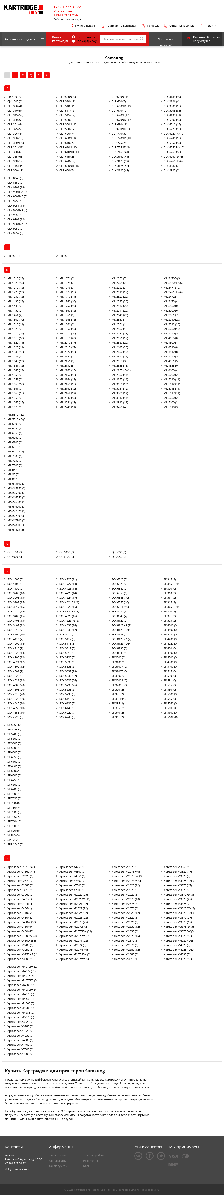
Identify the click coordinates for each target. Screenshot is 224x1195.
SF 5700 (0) (14, 734)
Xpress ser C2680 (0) (20, 885)
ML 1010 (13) (15, 278)
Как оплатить (58, 1155)
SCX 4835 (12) (68, 630)
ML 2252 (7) (119, 287)
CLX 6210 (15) (172, 124)
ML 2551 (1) (119, 324)
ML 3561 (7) (171, 315)
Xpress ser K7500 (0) (72, 885)
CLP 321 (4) (14, 124)
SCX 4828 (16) (68, 616)
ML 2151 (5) (67, 361)
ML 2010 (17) (68, 343)
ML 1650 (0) (14, 375)
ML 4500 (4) (171, 343)
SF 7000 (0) (14, 794)
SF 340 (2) (118, 713)
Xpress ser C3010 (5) (20, 890)
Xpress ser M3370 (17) (178, 885)
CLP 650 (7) (67, 170)
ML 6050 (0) (14, 433)
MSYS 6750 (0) (16, 497)
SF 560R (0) (171, 717)
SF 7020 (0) (14, 798)
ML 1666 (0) (14, 398)
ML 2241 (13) (68, 402)
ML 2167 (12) (68, 389)
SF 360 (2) (170, 593)
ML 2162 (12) (68, 375)
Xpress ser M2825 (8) (125, 917)
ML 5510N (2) (15, 415)
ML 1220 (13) (15, 292)
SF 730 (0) (13, 803)
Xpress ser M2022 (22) (74, 908)
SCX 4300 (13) (16, 657)
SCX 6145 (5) (67, 708)
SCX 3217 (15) (16, 607)
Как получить (58, 1166)
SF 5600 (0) (170, 713)
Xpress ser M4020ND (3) (179, 940)
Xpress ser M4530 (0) (20, 999)
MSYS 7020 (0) (16, 511)
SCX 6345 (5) (119, 588)
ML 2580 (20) (120, 343)
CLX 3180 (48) (120, 170)
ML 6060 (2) (14, 438)
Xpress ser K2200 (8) (20, 945)
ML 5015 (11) (172, 389)
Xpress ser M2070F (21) (74, 927)
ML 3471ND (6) (173, 292)
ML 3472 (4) (171, 297)
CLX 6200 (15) (172, 120)
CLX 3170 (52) (120, 161)
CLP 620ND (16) (69, 166)
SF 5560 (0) (170, 703)
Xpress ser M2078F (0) (126, 871)
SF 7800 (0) (14, 826)
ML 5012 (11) (172, 384)
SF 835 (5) (13, 835)
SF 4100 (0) (170, 630)
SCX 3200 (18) (16, 593)
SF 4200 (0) (170, 639)
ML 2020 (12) (68, 352)
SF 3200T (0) (119, 685)
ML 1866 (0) (67, 324)
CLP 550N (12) (68, 124)
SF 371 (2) (170, 616)
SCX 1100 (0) (15, 584)
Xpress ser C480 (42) (20, 931)
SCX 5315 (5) (67, 653)
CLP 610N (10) (68, 147)
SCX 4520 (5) (15, 676)
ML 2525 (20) (120, 301)
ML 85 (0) (13, 474)
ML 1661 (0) (14, 389)
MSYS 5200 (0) (16, 493)
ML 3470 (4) (119, 407)
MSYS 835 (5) (15, 530)
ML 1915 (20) (68, 338)
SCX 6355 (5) (119, 593)
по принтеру (83, 37)
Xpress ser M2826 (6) (125, 922)
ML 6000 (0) (14, 424)
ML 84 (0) (13, 470)
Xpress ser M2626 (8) (125, 894)
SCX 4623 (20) (16, 699)
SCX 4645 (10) (16, 703)
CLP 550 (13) (67, 120)
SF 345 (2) (170, 579)
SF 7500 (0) (14, 812)
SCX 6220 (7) (67, 713)
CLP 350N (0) (15, 143)
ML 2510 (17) (120, 292)
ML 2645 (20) (120, 347)
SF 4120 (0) (170, 634)
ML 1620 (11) (15, 343)
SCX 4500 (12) (16, 667)
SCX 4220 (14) (16, 653)
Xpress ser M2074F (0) (74, 950)
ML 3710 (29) (172, 320)
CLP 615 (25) (67, 156)
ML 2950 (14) (120, 375)
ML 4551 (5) (171, 361)
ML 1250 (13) (15, 297)
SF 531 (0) (170, 680)
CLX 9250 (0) (15, 201)
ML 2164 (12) (68, 379)
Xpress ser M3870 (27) (178, 917)
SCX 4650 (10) (16, 708)
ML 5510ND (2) (16, 419)
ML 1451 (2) (14, 315)
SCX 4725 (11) (68, 579)
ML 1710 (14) (68, 297)
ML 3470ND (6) (173, 283)
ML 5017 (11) (172, 393)
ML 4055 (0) (171, 338)
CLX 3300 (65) (172, 106)
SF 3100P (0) (119, 667)
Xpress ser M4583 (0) (20, 1012)
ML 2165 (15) (68, 384)
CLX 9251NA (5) (17, 210)
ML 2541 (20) (120, 310)
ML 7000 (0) (14, 456)
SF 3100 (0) (118, 662)
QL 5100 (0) (14, 552)
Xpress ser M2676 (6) (125, 908)
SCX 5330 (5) (67, 657)
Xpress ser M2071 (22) (74, 940)
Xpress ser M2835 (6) (125, 931)
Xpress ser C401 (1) (19, 899)
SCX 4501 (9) (15, 671)
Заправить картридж (122, 26)
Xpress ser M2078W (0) (126, 881)
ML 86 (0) (13, 479)
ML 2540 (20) (120, 306)
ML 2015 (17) (68, 347)
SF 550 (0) (170, 690)
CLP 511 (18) (67, 111)
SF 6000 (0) (14, 752)
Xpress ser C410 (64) (20, 913)
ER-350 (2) (66, 256)
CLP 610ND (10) (69, 152)
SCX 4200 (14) (16, 644)
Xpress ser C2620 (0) (20, 876)
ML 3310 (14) (120, 398)
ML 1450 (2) (14, 310)
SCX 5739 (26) (68, 685)
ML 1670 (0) (14, 407)
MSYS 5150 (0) (16, 488)
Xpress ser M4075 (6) (20, 976)
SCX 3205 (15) (16, 598)
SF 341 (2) (118, 717)
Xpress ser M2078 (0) (125, 867)
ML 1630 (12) (15, 352)
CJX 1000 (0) (14, 97)
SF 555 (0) (170, 699)
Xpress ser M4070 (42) (178, 959)
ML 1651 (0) (14, 379)
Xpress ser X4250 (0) (20, 1035)
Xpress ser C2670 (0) (20, 881)
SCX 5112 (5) (67, 639)
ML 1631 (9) (14, 356)
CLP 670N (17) (121, 115)
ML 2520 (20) (120, 297)
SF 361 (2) (170, 598)
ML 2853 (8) (119, 361)
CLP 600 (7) (67, 134)
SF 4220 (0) (170, 644)
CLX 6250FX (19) (174, 147)
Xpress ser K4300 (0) (72, 871)
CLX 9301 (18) (16, 219)
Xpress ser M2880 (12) (126, 950)
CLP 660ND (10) (121, 106)
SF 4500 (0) (170, 657)
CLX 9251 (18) (16, 206)
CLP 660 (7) (119, 101)
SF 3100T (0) (119, 671)
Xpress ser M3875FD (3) (179, 927)
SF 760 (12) (14, 821)
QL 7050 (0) (119, 557)
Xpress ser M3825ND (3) (179, 913)
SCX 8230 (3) (119, 648)
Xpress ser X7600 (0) (20, 1054)
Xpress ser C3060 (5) (20, 894)
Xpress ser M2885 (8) (125, 954)
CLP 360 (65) (15, 152)
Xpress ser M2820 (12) (126, 913)
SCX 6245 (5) (67, 717)
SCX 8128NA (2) (121, 639)
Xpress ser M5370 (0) (20, 1017)
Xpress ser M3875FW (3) (179, 931)
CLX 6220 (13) (172, 129)
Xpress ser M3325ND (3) (179, 881)
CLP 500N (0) (68, 97)
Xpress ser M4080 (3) (20, 985)
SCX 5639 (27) (68, 676)
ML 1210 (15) (15, 287)
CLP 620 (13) (67, 161)
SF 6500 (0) (14, 775)
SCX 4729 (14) (68, 593)
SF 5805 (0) (14, 743)
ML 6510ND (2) (16, 451)
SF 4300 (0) (170, 653)
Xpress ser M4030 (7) (177, 954)
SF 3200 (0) (118, 676)
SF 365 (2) (170, 602)
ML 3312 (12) (120, 402)
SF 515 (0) (170, 671)
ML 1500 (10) (15, 320)
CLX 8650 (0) (15, 183)
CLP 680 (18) (119, 124)
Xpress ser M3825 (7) (177, 904)
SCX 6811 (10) (120, 607)
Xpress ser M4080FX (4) (22, 989)
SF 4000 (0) (170, 625)
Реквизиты (90, 1161)
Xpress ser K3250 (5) (20, 950)
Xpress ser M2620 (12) (126, 885)
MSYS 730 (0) (15, 516)
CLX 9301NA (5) (17, 224)
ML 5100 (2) (171, 402)
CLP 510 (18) (67, 101)
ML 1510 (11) (15, 324)
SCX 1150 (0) (15, 588)
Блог (86, 1166)
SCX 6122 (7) (67, 703)
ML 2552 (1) (119, 329)
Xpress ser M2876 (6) (125, 945)
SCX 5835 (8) (67, 690)
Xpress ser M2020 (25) (74, 894)
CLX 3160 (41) (120, 156)
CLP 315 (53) (15, 115)
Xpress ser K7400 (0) (72, 881)
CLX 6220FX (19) (174, 134)
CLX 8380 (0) (171, 166)
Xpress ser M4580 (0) (20, 1008)
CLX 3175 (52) (120, 166)
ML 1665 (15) (15, 393)
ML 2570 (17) (120, 333)
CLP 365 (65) (15, 156)
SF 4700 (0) (170, 662)
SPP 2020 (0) (15, 840)
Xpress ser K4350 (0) (72, 876)
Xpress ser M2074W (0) (74, 959)
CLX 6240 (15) (172, 138)
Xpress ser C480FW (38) (22, 936)
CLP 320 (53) (15, 120)
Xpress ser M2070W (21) (75, 936)
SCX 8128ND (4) (121, 644)
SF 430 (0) (170, 648)
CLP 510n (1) (67, 106)
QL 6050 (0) (67, 552)
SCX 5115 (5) (67, 644)
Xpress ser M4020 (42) (178, 936)
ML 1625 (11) (15, 347)
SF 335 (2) (118, 703)
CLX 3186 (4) (171, 101)
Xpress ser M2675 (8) (125, 904)
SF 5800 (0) (14, 739)
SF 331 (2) (118, 694)
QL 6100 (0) (67, 557)
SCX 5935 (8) (67, 694)
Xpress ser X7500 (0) (20, 1049)
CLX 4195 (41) (172, 115)
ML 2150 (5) (67, 356)
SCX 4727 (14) (68, 584)
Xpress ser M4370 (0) (20, 994)
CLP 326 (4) (14, 134)
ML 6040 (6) (14, 428)
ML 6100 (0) (14, 442)
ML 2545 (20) (120, 315)
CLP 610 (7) (67, 143)
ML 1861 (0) (67, 315)
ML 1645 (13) (15, 370)
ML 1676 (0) (67, 287)
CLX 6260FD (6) (173, 156)
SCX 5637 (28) (68, 671)
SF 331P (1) (119, 699)
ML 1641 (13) (15, 366)
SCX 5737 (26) (68, 680)
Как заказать (57, 1161)
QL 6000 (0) (14, 557)
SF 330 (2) (118, 690)
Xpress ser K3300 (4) (20, 959)
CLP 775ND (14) (121, 147)
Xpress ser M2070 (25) (74, 922)
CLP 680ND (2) (121, 129)
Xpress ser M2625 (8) (125, 890)
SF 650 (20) (14, 771)
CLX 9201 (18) (16, 187)
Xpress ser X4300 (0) (20, 1040)
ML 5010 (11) (172, 379)
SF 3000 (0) (118, 657)
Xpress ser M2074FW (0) (75, 954)
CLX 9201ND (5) (17, 196)
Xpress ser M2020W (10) (75, 899)
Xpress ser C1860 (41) (21, 871)
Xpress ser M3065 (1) (177, 867)
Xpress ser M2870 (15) (126, 936)
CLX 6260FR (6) (173, 161)
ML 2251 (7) (119, 283)
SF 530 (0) (170, 676)
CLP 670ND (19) (121, 120)
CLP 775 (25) (119, 143)
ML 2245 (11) (68, 407)
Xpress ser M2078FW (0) (127, 876)
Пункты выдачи (85, 26)
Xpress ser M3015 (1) (125, 959)
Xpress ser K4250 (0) (72, 867)
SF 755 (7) (13, 817)
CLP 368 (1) (14, 161)
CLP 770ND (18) (121, 138)
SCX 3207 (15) (16, 602)
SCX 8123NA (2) (121, 625)
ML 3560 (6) (171, 310)
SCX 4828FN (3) (69, 621)
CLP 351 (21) (15, 147)
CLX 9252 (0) (15, 215)
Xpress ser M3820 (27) (178, 899)
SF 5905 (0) (14, 748)
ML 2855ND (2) (121, 370)
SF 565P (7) (14, 725)
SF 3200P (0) (119, 680)
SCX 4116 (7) (15, 639)
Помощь (153, 26)
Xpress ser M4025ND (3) (179, 950)
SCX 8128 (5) (119, 634)
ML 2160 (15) (68, 370)
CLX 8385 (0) (171, 170)
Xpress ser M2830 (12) (126, 927)
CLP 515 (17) (67, 115)
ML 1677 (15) (68, 292)
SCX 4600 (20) (16, 685)
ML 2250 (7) (119, 278)
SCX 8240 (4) (119, 653)
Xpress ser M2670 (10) (126, 899)
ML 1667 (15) (15, 402)
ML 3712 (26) (172, 324)
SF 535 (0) (170, 685)
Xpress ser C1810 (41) (21, 867)
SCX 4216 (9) (15, 648)
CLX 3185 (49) (172, 97)
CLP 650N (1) (120, 97)
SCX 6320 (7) (119, 579)
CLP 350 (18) (15, 138)
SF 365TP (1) (171, 607)
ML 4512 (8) (171, 352)
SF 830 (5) (13, 830)
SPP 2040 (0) (15, 844)
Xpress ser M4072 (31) (21, 971)
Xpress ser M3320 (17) (178, 871)
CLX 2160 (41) (120, 152)
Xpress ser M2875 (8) (125, 940)
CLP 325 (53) (15, 129)
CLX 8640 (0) (15, 178)
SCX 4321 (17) (16, 662)
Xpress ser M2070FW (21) (76, 931)
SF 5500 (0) (170, 694)
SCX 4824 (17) (68, 598)
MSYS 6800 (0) (16, 502)
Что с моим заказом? (166, 39)
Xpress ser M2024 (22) (74, 913)
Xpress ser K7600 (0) (72, 890)
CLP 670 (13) (119, 111)
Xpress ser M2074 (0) (73, 945)
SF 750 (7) (13, 808)
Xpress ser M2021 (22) (74, 904)
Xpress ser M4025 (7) (177, 945)
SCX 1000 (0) (15, 579)
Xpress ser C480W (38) (21, 940)
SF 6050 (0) (14, 757)
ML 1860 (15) (68, 310)
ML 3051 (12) (120, 389)
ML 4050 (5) (171, 333)
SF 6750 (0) (14, 780)
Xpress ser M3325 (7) (177, 876)
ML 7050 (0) (14, 461)
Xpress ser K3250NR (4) (22, 954)
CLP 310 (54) (15, 111)
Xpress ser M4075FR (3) (22, 980)
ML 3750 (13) (172, 329)
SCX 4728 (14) (68, 588)
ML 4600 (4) (171, 370)
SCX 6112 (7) (67, 699)
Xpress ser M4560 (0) (20, 1003)
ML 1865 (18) (68, 320)
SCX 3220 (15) (16, 611)
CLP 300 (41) (15, 106)
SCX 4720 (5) (15, 717)
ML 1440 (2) (14, 306)
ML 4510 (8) (171, 347)
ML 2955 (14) (120, 379)
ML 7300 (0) (14, 465)
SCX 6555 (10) (120, 602)
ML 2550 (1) (119, 320)
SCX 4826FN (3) (69, 611)
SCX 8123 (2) (119, 621)
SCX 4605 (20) (16, 690)
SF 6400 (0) (14, 766)
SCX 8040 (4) (119, 616)
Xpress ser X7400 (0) (20, 1045)
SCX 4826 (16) (68, 607)
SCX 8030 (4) (119, 611)
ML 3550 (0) (171, 306)
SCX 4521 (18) (16, 680)
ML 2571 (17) (120, 338)
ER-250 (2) (13, 256)
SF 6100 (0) (14, 762)
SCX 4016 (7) (15, 630)
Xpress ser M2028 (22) (74, 917)
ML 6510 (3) (14, 447)
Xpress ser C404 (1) (19, 904)
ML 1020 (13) (15, 283)
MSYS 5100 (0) (16, 484)
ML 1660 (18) (15, 384)
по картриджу (84, 41)
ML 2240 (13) (68, 398)
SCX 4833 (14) (68, 625)
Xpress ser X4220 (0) (20, 1031)
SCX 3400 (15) (16, 616)
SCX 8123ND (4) (121, 630)
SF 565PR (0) (15, 729)
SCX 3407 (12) (16, 625)
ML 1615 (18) (15, 338)
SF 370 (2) (170, 611)
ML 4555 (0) (171, 366)
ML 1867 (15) (68, 329)
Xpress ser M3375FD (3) (179, 894)
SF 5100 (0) (170, 667)
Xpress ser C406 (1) (19, 908)
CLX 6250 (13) (172, 143)
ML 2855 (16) (120, 366)
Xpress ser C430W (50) (21, 922)
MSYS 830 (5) (15, 525)
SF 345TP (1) (171, 584)
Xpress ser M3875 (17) (178, 922)
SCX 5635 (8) (67, 667)
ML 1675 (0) (67, 283)
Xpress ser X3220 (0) (20, 1022)
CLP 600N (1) (68, 138)
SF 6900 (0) (14, 789)
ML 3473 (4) (171, 301)
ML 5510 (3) (171, 407)
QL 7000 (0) (119, 552)
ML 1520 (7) (14, 329)
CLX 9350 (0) (15, 229)
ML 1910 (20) (68, 333)
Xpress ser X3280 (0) (20, 1026)
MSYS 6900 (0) (16, 507)
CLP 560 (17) (67, 129)
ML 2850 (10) (120, 352)
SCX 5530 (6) (67, 662)
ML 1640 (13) (15, 361)
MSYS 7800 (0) (16, 520)
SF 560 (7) (170, 708)
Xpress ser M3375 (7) (177, 890)
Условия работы (94, 1155)
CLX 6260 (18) (172, 152)
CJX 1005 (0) (14, 101)
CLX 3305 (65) (172, 111)
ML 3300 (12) (120, 393)
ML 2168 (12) (68, 393)
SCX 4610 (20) (16, 694)
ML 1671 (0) (67, 278)
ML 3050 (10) (120, 384)
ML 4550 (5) (171, 356)
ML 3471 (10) (172, 287)
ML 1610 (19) (15, 333)
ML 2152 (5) (67, 366)
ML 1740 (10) (68, 301)
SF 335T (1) (118, 708)
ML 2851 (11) (120, 356)
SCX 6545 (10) (120, 598)
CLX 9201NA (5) (17, 192)
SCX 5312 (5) (67, 648)
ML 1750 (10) (68, 306)
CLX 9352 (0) (15, 233)
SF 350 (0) (170, 588)
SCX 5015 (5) (67, 634)
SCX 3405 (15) (16, 621)
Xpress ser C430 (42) (20, 917)
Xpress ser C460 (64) (20, 927)
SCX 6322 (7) (119, 584)
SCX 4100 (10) (16, 634)
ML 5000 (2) (171, 375)
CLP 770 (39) (119, 134)
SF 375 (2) (170, 621)
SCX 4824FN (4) (69, 602)
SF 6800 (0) (14, 785)
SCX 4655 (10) (16, 713)
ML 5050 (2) (171, 398)
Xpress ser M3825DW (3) (179, 908)
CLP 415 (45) (15, 166)
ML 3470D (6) (172, 278)
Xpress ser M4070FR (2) (22, 966)
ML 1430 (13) (15, 301)
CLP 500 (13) (15, 170)
